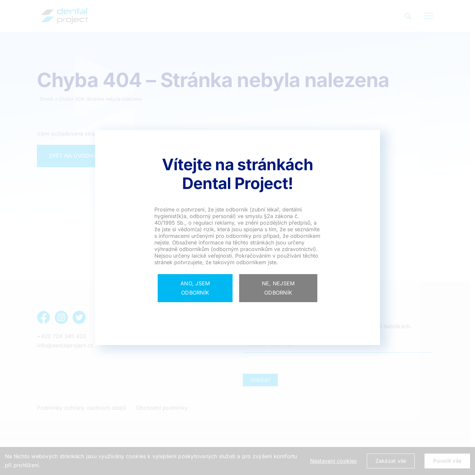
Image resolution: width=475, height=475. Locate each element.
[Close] (195, 288)
